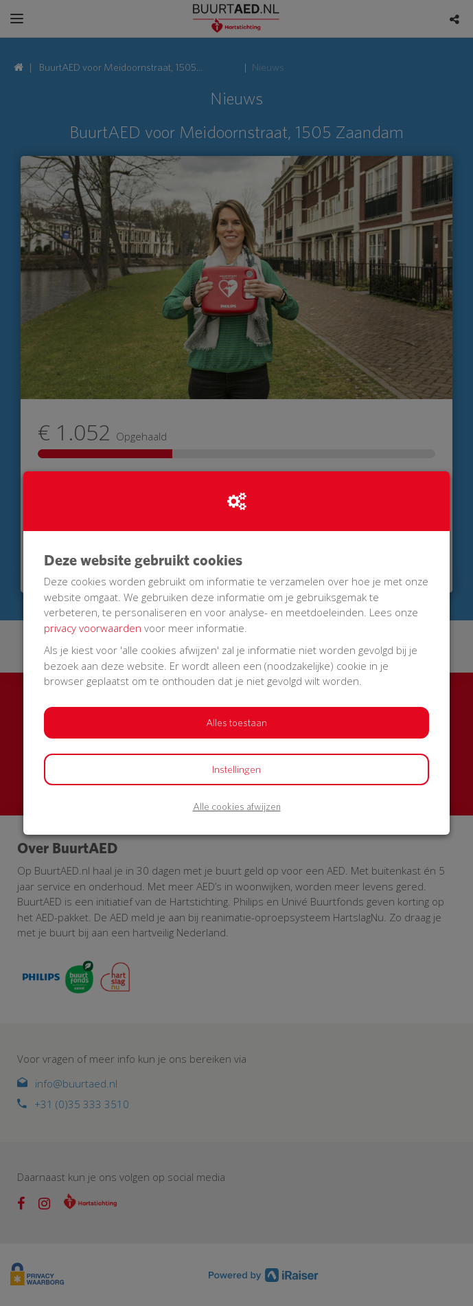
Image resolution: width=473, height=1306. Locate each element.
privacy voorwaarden (92, 628)
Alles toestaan (236, 723)
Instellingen (236, 769)
